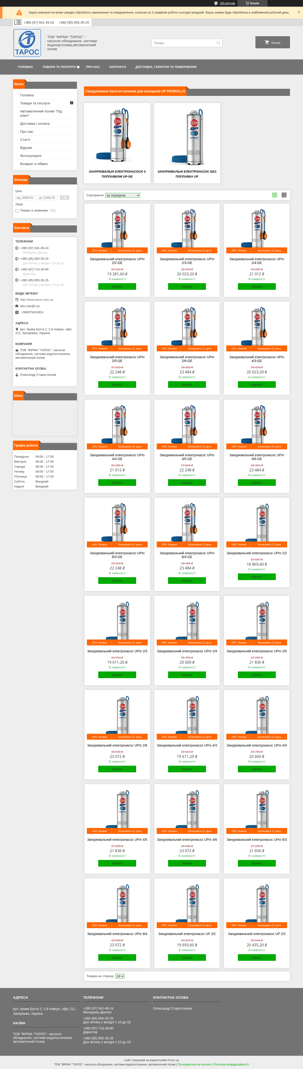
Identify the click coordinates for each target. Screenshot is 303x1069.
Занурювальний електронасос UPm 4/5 (117, 839)
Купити (117, 286)
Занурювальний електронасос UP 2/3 (256, 934)
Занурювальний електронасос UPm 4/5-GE (187, 457)
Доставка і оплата (34, 123)
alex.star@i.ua (30, 306)
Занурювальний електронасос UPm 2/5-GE (117, 359)
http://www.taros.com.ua (36, 299)
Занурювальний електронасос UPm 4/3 (187, 745)
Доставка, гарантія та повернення (165, 67)
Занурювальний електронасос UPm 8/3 (257, 839)
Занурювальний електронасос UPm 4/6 (187, 839)
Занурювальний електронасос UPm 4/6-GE (256, 457)
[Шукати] (218, 43)
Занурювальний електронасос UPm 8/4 (117, 934)
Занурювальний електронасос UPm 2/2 (257, 553)
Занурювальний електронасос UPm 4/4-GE (117, 457)
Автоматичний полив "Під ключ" (41, 113)
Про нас (93, 67)
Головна (25, 67)
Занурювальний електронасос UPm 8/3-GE (117, 555)
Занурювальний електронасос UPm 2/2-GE (117, 261)
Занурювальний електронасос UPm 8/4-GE (187, 555)
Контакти (118, 67)
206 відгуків (227, 3)
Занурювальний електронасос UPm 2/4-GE (256, 261)
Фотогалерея (30, 156)
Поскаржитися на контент (194, 1064)
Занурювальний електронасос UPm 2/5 (257, 651)
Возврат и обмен (34, 164)
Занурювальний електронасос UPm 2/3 (117, 651)
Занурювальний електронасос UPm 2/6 (117, 745)
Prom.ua (173, 1060)
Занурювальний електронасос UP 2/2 (187, 934)
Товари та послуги (59, 67)
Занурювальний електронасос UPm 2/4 (187, 651)
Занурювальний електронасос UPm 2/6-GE (187, 359)
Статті (25, 140)
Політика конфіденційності (231, 1064)
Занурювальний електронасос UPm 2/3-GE (187, 261)
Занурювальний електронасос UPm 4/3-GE (256, 359)
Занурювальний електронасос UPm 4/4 (257, 745)
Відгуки (26, 148)
